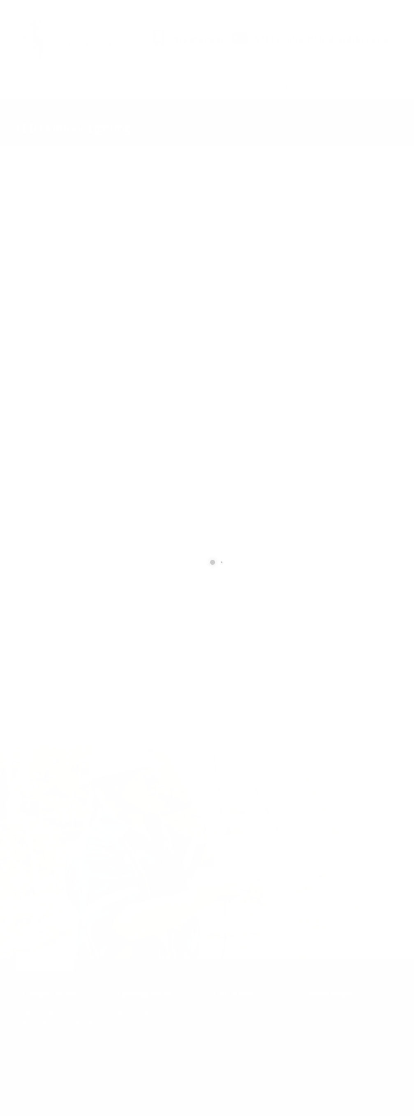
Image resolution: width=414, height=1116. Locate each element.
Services (98, 86)
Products (63, 86)
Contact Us (186, 86)
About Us (226, 86)
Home (30, 86)
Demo (258, 86)
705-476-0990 (245, 1013)
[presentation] (275, 894)
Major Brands (140, 86)
